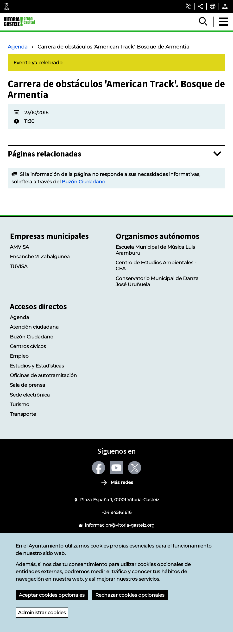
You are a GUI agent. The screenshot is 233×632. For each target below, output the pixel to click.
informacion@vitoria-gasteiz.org (119, 525)
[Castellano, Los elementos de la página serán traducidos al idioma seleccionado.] (212, 6)
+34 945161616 (117, 512)
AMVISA (19, 247)
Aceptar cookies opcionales (52, 595)
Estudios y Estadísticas (37, 366)
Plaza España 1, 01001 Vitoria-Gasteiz (119, 499)
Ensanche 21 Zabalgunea (40, 256)
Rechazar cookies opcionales (129, 595)
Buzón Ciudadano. (84, 182)
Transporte (23, 414)
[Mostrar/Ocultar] (203, 22)
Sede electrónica (30, 395)
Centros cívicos (28, 346)
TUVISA (18, 266)
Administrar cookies (42, 612)
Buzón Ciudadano (31, 337)
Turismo (19, 404)
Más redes (122, 482)
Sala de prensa (27, 385)
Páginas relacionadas (44, 153)
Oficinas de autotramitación (43, 375)
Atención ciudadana (34, 327)
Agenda (17, 47)
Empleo (19, 356)
